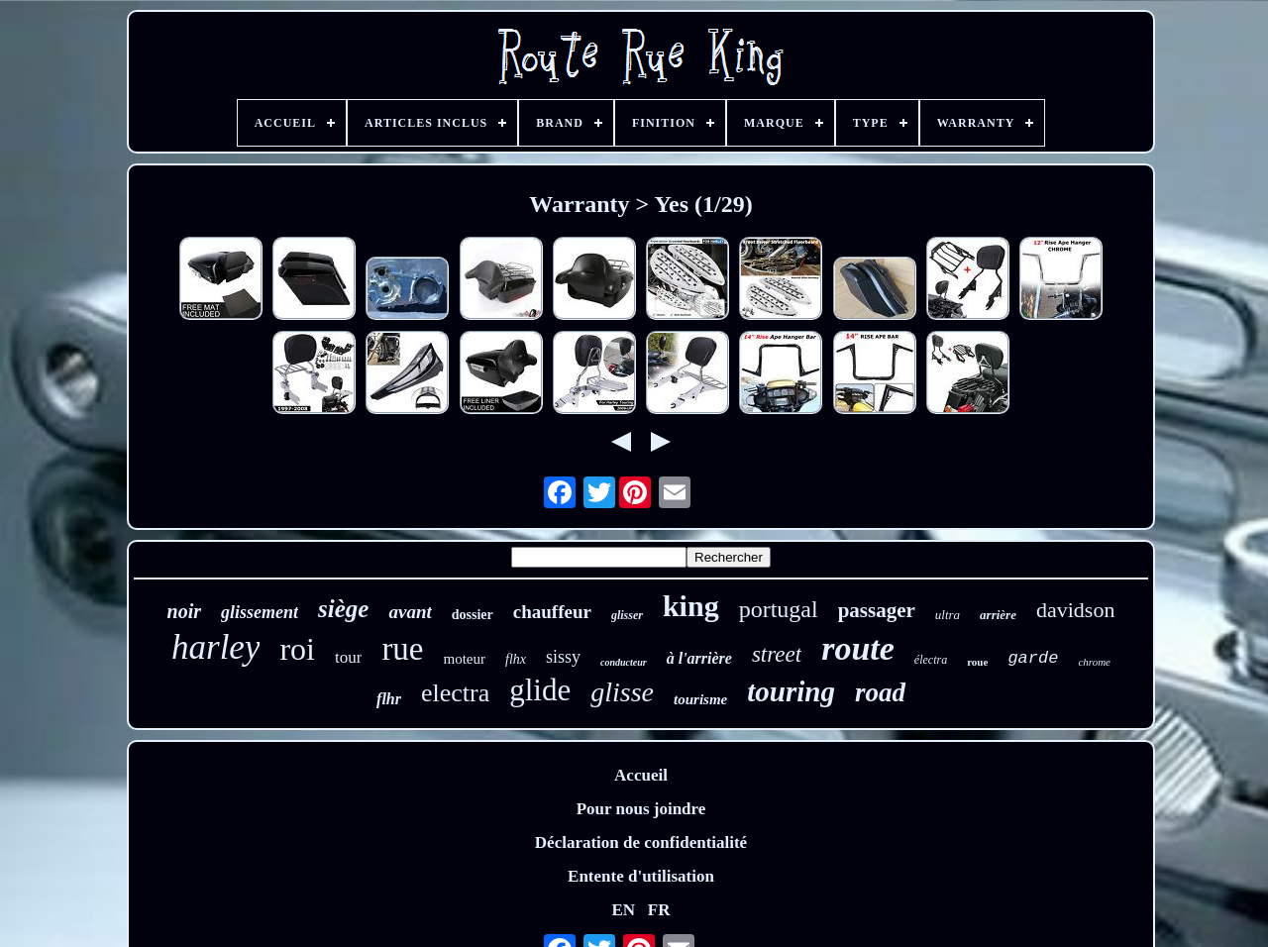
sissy (563, 657)
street (776, 654)
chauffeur (552, 611)
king (691, 605)
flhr (388, 698)
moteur (465, 659)
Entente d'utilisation (641, 876)
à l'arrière (699, 658)
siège (343, 608)
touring (791, 691)
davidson (1075, 609)
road (880, 692)
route (858, 648)
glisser (627, 615)
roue (977, 662)
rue (402, 649)
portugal (778, 609)
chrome (1094, 662)
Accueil (641, 775)
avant (409, 611)
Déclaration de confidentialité (641, 842)
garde (1032, 658)
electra (455, 693)
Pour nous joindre (641, 808)
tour (348, 657)
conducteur (623, 662)
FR (659, 909)
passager (876, 610)
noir (184, 611)
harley (215, 647)
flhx (515, 659)
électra (930, 660)
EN (623, 909)
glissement (259, 612)
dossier (472, 614)
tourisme (700, 699)
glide (540, 690)
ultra (947, 614)
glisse (622, 692)
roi (297, 649)
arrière (998, 614)
